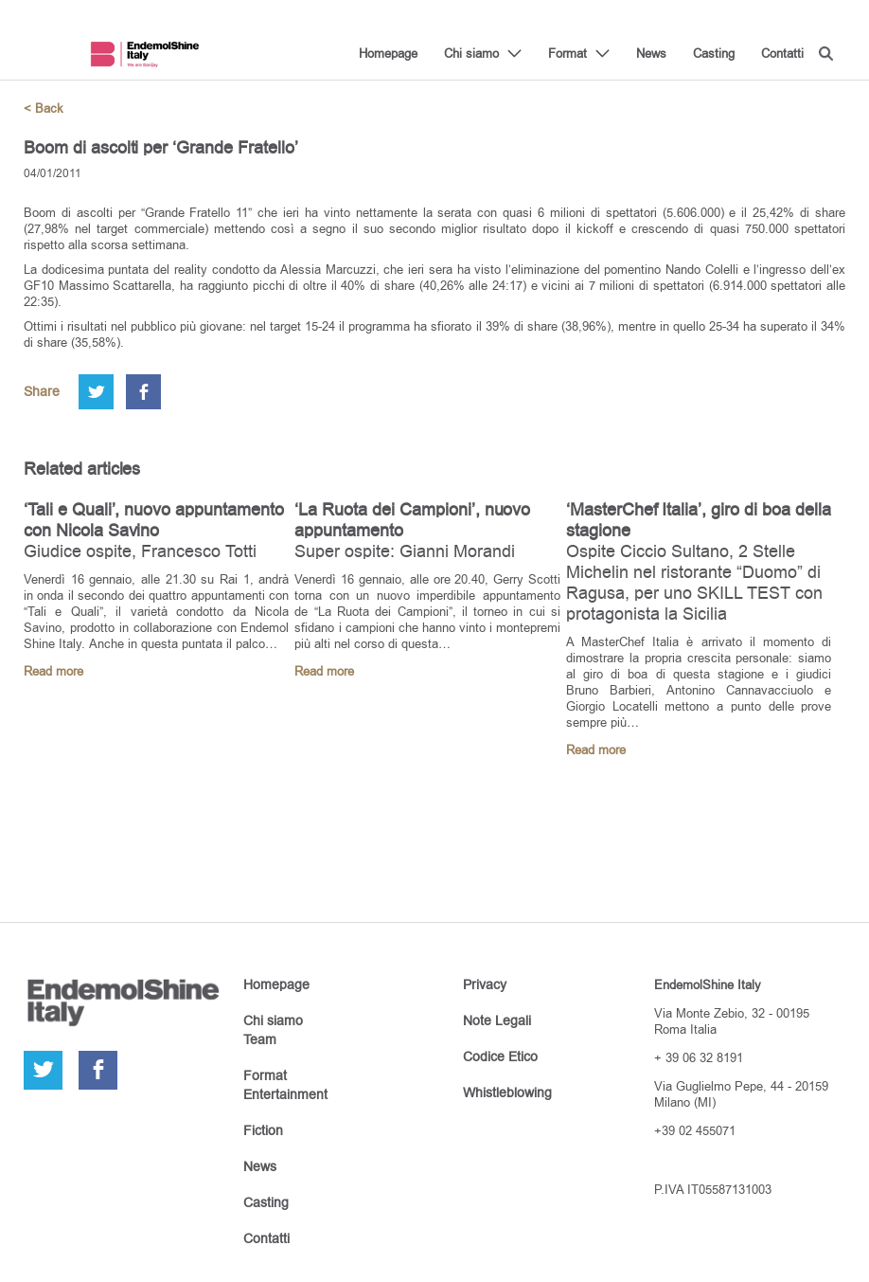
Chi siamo (471, 53)
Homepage (388, 53)
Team (259, 1039)
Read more (53, 671)
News (651, 53)
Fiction (263, 1130)
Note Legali (497, 1020)
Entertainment (285, 1094)
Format (567, 53)
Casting (714, 53)
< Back (43, 108)
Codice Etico (500, 1056)
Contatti (782, 53)
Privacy (484, 984)
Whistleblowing (507, 1092)
